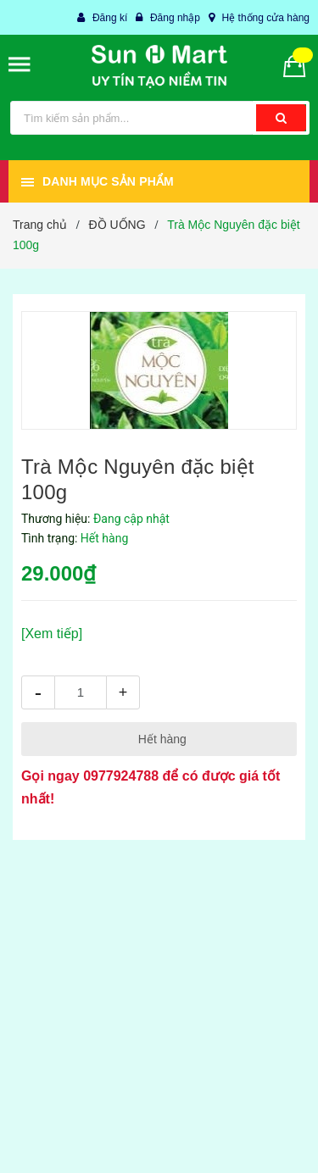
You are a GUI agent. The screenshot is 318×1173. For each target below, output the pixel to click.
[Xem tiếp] (51, 633)
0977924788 (121, 776)
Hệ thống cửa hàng (266, 18)
